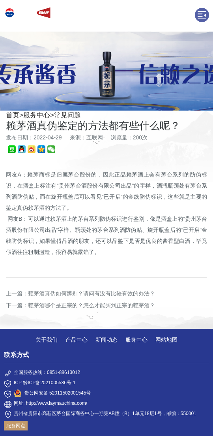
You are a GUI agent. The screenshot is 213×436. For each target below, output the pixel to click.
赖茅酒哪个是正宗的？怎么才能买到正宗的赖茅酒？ (91, 305)
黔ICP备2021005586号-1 (49, 382)
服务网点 (15, 425)
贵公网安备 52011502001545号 (57, 393)
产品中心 (76, 339)
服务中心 (36, 115)
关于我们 (47, 339)
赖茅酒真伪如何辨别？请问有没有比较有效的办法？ (91, 293)
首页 (12, 115)
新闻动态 (106, 339)
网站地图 (166, 339)
